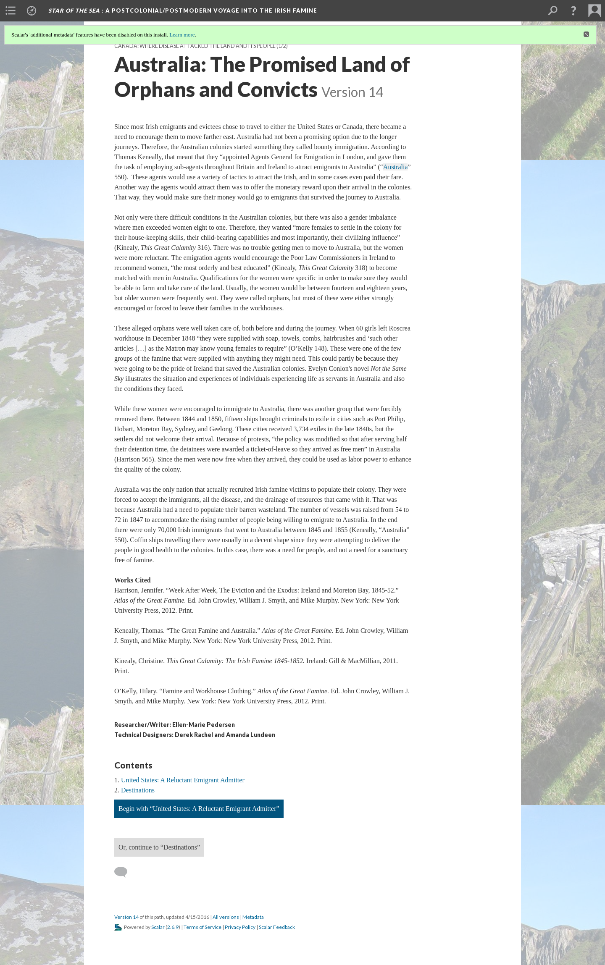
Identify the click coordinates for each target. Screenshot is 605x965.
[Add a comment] (124, 872)
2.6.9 (173, 927)
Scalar (158, 927)
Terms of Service (202, 927)
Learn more (182, 34)
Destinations (138, 790)
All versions (226, 917)
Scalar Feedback (277, 927)
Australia (395, 166)
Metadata (253, 917)
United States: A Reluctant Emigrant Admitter (183, 780)
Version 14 (126, 917)
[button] (573, 10)
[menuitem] (10, 10)
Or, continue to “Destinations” (159, 847)
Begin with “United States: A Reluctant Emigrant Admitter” (198, 808)
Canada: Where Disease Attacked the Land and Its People (195, 46)
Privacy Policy (240, 927)
